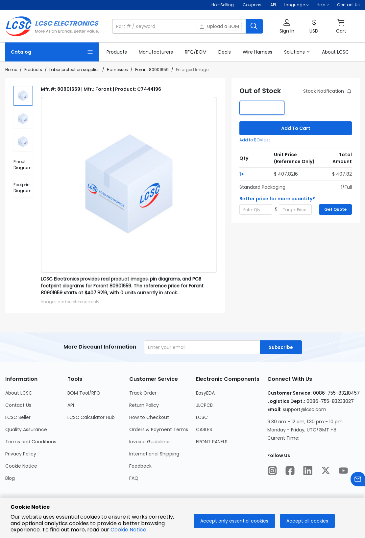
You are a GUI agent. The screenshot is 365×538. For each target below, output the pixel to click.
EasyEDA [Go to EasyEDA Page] (205, 393)
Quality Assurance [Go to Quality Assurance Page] (26, 429)
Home (11, 69)
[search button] (254, 26)
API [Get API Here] (273, 5)
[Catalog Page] (52, 52)
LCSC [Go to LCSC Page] (202, 417)
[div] (23, 165)
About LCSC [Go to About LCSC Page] (18, 393)
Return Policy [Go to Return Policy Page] (144, 405)
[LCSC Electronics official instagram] (272, 471)
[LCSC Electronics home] (52, 26)
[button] (296, 5)
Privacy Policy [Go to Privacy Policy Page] (20, 454)
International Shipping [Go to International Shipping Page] (154, 454)
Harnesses (117, 69)
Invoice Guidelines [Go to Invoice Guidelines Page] (150, 441)
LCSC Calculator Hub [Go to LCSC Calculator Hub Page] (91, 417)
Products (33, 69)
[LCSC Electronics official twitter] (325, 471)
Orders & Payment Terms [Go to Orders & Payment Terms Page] (158, 429)
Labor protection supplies (74, 69)
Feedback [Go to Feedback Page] (140, 466)
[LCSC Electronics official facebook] (290, 471)
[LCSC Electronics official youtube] (343, 471)
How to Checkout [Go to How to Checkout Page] (149, 417)
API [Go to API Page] (70, 405)
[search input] (179, 26)
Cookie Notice (128, 529)
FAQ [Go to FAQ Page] (133, 478)
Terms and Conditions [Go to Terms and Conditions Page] (30, 441)
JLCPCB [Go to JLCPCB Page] (204, 405)
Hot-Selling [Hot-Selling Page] (223, 5)
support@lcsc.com (304, 409)
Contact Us (348, 5)
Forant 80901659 (152, 69)
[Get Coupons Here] (252, 5)
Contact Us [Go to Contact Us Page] (18, 405)
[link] (117, 52)
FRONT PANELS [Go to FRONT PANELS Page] (212, 441)
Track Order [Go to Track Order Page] (143, 393)
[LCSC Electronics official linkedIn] (308, 471)
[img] (23, 96)
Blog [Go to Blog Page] (10, 478)
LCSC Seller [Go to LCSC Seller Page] (18, 417)
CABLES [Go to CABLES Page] (204, 429)
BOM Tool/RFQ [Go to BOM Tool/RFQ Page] (83, 393)
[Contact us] (358, 480)
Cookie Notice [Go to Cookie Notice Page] (21, 466)
